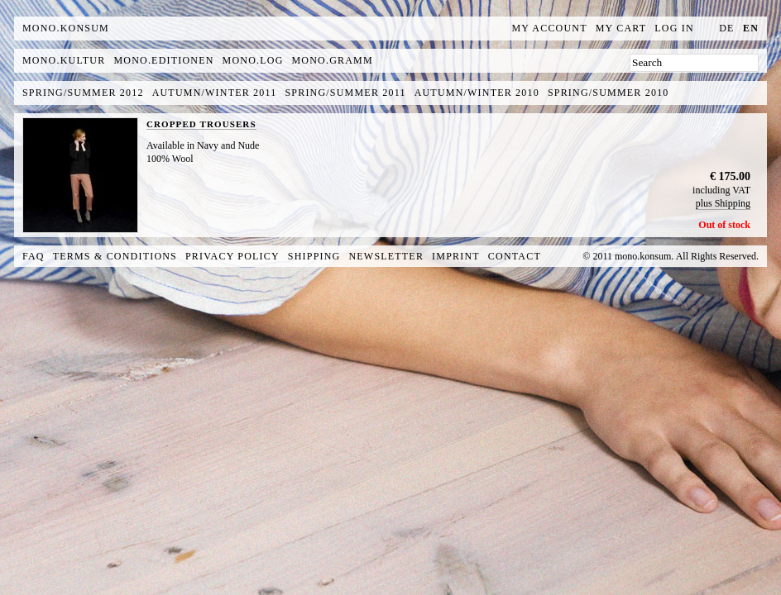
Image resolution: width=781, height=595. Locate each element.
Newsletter (386, 256)
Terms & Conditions (115, 256)
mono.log (253, 60)
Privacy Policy (232, 256)
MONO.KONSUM (65, 28)
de (726, 28)
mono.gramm (332, 60)
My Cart (621, 28)
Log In (674, 28)
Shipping (314, 256)
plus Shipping (723, 203)
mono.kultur (63, 60)
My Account (549, 28)
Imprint (456, 256)
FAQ (33, 256)
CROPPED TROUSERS (201, 124)
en (751, 28)
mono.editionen (163, 60)
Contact (514, 256)
